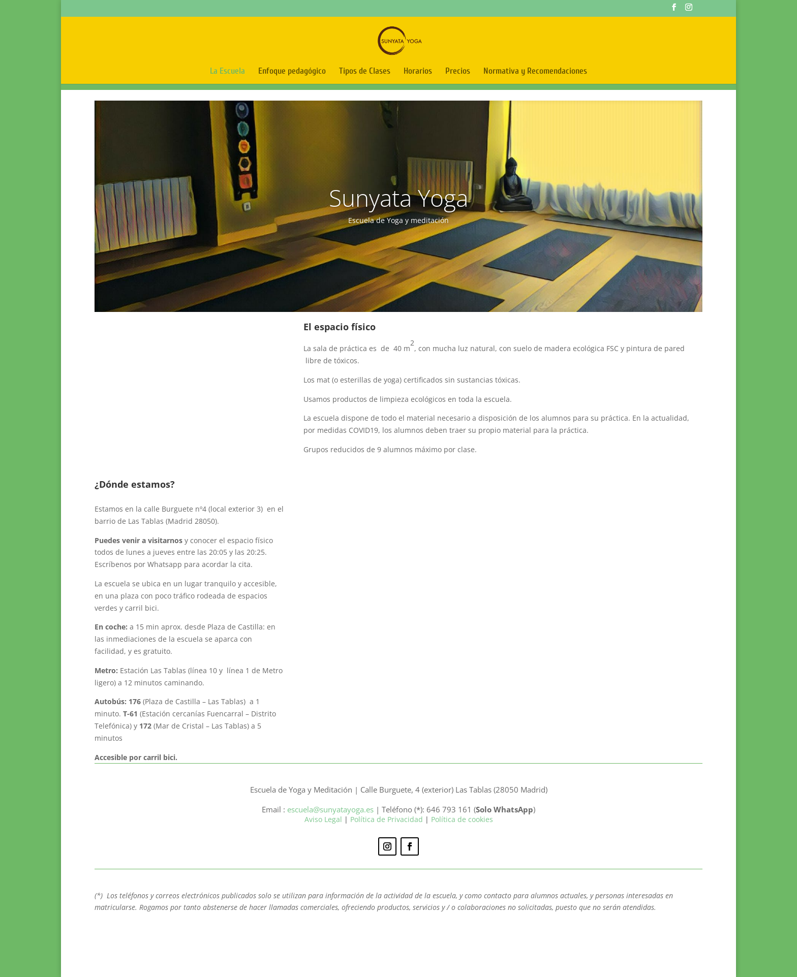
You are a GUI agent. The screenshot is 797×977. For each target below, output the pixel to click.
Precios (457, 72)
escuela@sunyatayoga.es (330, 809)
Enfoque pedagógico (292, 72)
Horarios (418, 72)
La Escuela (227, 72)
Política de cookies (462, 819)
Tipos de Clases (364, 72)
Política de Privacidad (386, 819)
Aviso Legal (324, 819)
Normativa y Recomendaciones (535, 72)
